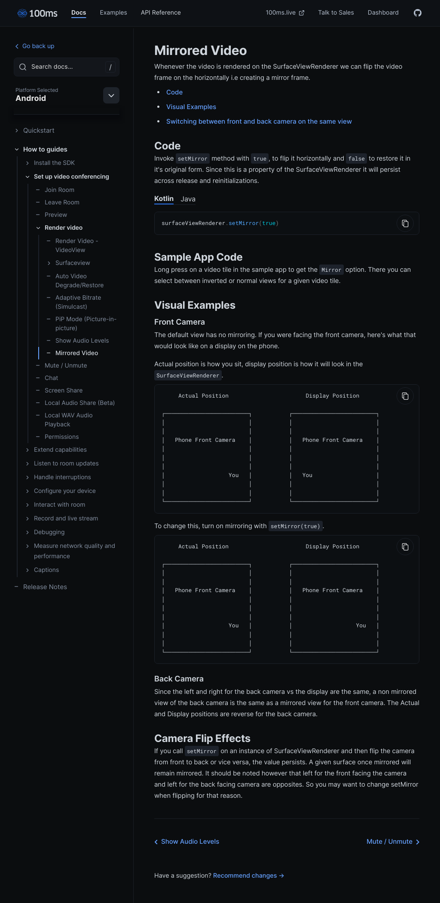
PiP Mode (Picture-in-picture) (81, 324)
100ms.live (285, 12)
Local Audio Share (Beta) (75, 403)
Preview (51, 215)
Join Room (54, 190)
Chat (46, 378)
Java (188, 199)
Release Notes (40, 587)
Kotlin (164, 198)
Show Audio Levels (77, 340)
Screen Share (58, 390)
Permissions (57, 437)
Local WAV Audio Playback (64, 420)
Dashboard (383, 12)
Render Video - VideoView (72, 245)
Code (174, 92)
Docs (78, 12)
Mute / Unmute (61, 365)
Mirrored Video (72, 353)
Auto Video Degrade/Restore (75, 281)
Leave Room (57, 202)
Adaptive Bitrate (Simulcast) (73, 302)
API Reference (161, 12)
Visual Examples (191, 107)
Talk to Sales (336, 12)
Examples (113, 12)
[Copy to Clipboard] (405, 223)
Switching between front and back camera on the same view (259, 121)
